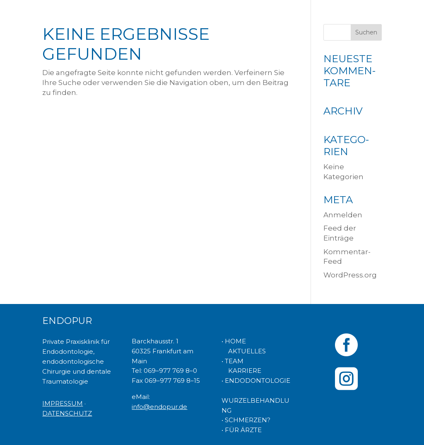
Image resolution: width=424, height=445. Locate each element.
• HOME (234, 341)
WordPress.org (350, 275)
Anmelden (342, 215)
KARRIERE (241, 370)
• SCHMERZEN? (246, 420)
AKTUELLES (244, 351)
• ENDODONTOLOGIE (256, 380)
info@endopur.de (159, 407)
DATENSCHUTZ (67, 413)
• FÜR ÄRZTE (242, 430)
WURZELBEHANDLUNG (255, 400)
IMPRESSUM (62, 403)
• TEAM (232, 361)
